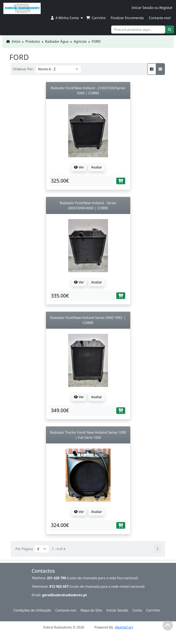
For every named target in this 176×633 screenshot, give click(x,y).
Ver (79, 167)
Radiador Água (57, 41)
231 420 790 (56, 578)
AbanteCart (124, 627)
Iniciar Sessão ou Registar (152, 7)
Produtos (32, 41)
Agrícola (80, 41)
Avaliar (96, 167)
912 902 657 (59, 586)
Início (13, 41)
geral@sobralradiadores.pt (64, 595)
